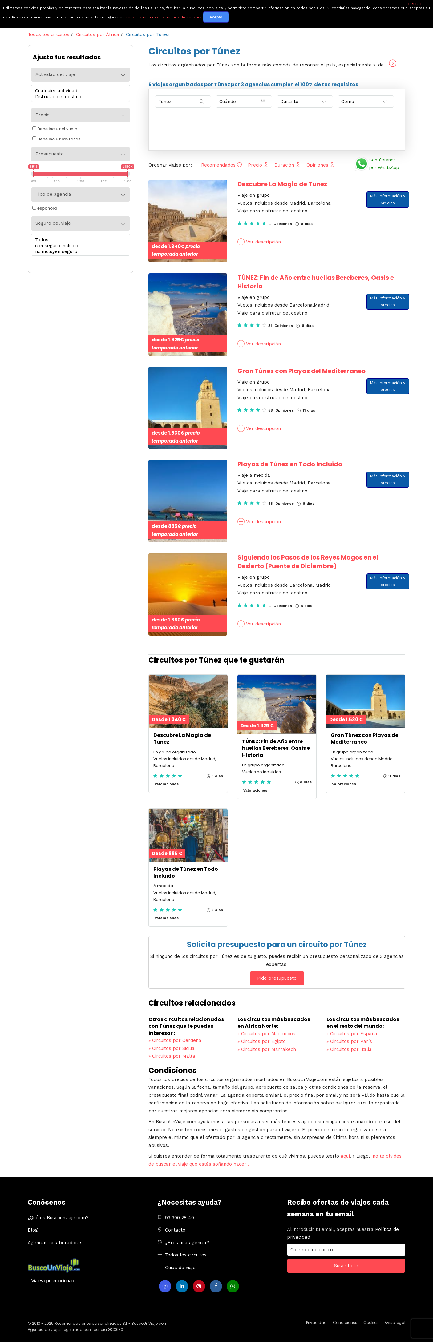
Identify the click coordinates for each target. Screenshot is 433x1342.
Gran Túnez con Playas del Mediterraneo (301, 371)
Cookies (370, 1322)
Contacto (175, 1230)
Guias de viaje (180, 1267)
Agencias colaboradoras (55, 1242)
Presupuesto (49, 154)
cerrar (415, 3)
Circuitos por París (349, 1041)
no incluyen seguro (78, 252)
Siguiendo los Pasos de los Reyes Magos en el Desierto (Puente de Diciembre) (307, 561)
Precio (258, 165)
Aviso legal (395, 1322)
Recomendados (221, 165)
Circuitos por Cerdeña (174, 1040)
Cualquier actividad (78, 91)
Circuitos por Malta (171, 1056)
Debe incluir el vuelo (54, 129)
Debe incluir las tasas (56, 139)
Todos (78, 240)
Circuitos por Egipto (261, 1041)
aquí (345, 1156)
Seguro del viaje (53, 223)
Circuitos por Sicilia (171, 1048)
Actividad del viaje (55, 74)
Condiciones (345, 1322)
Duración (287, 165)
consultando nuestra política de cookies (163, 17)
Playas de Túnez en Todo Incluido (289, 464)
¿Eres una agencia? (187, 1242)
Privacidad (316, 1322)
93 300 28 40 (179, 1217)
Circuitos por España (351, 1033)
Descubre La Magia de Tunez (282, 184)
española (44, 208)
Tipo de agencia (53, 194)
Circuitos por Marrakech (266, 1049)
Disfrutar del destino (78, 97)
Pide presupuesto (277, 978)
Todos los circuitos (186, 1255)
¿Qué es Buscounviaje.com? (58, 1217)
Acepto (215, 17)
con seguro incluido (78, 246)
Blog (33, 1230)
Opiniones (320, 165)
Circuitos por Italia (349, 1049)
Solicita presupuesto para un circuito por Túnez (277, 944)
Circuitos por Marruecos (266, 1033)
